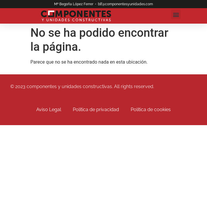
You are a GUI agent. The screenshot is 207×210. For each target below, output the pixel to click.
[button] (176, 14)
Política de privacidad (96, 109)
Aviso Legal (48, 109)
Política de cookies (151, 109)
